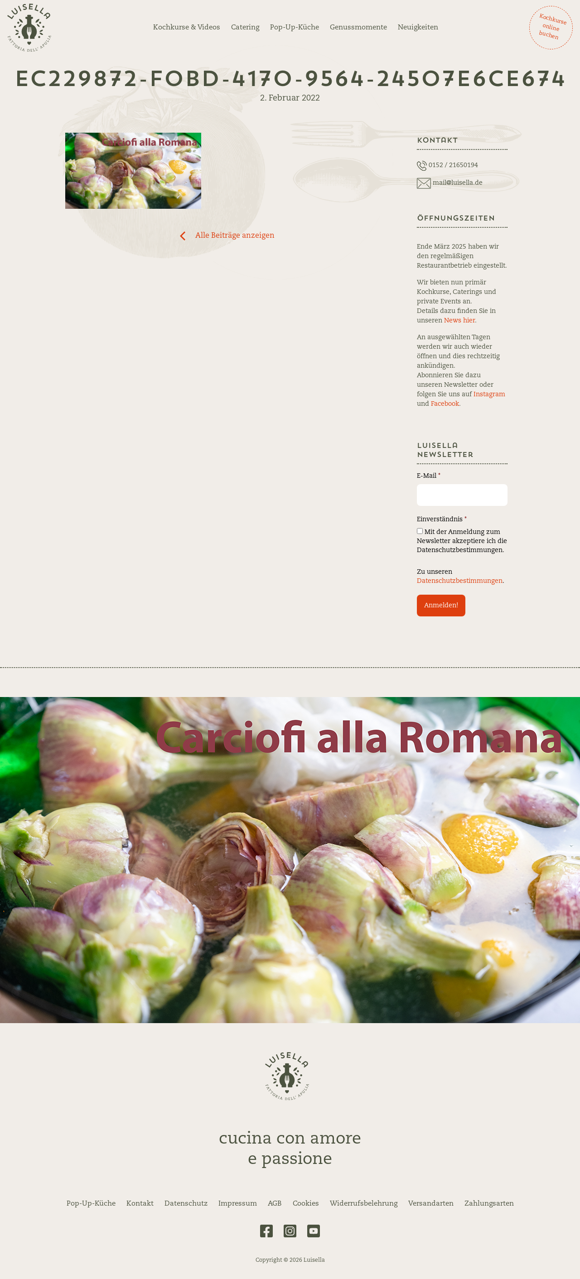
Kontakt (140, 1203)
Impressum (237, 1203)
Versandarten (431, 1203)
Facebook (445, 404)
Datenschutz (186, 1203)
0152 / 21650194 (453, 165)
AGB (275, 1203)
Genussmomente (358, 27)
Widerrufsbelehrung (363, 1203)
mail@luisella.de (458, 183)
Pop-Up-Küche (294, 27)
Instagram (489, 394)
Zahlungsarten (489, 1203)
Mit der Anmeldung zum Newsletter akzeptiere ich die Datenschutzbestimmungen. (462, 540)
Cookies (306, 1203)
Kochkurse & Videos (186, 27)
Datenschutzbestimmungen (460, 581)
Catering (245, 27)
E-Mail (428, 476)
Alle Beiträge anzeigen (235, 236)
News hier (459, 320)
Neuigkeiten (418, 27)
